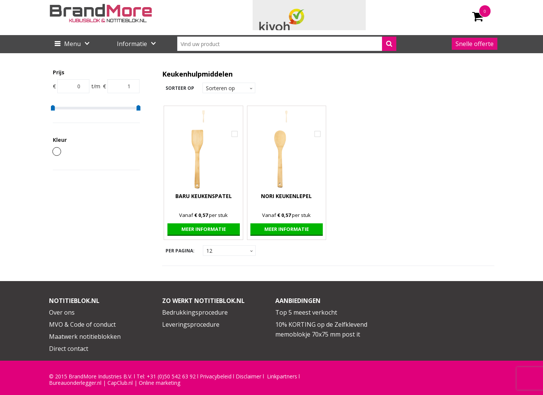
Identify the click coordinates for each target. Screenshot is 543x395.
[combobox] (286, 44)
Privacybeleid (216, 376)
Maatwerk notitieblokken (85, 336)
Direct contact (68, 348)
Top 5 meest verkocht (306, 312)
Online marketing (159, 383)
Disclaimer (248, 376)
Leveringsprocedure (190, 324)
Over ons (62, 312)
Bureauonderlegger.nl (75, 383)
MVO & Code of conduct (82, 324)
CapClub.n (119, 383)
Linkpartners (282, 376)
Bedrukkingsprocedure (195, 312)
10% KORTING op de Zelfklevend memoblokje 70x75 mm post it (321, 329)
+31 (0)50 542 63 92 (171, 376)
